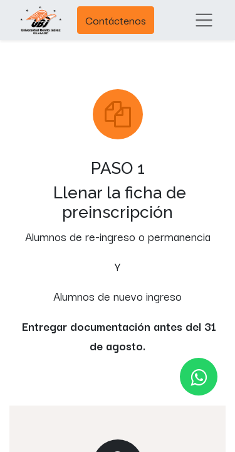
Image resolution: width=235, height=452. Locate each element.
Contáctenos (115, 19)
